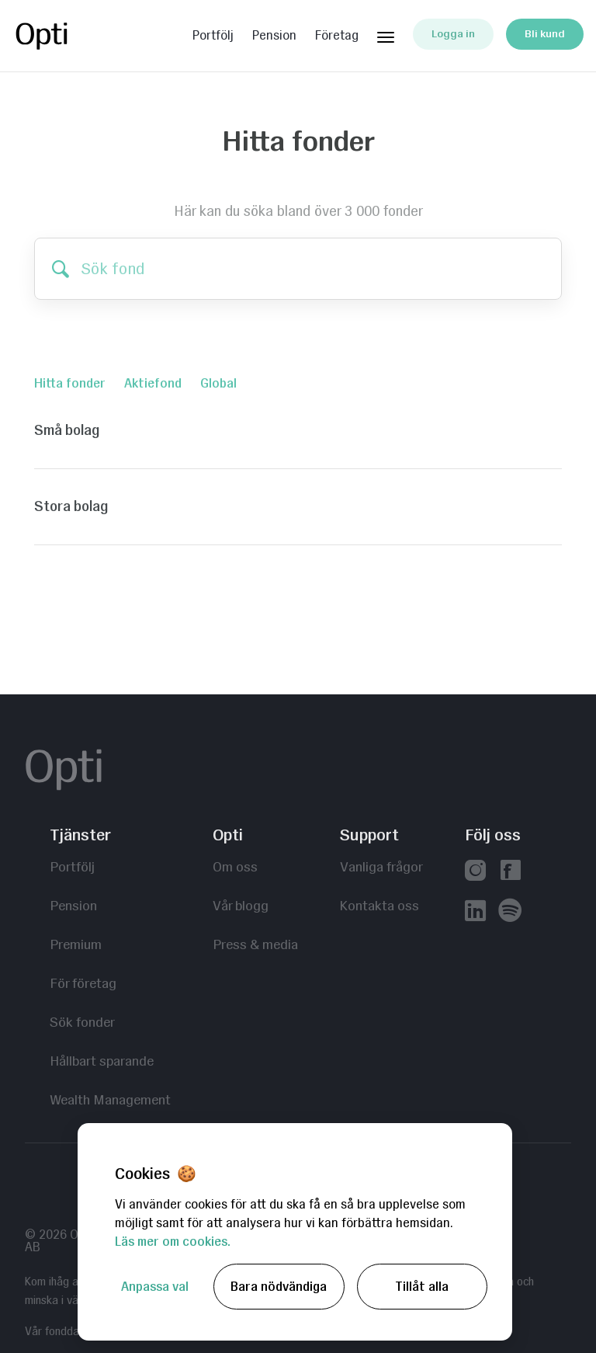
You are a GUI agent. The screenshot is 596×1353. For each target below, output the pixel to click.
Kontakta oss (379, 905)
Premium (76, 944)
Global (218, 383)
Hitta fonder (70, 383)
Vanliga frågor (381, 866)
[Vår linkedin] (475, 912)
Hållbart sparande (102, 1060)
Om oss (235, 866)
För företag (83, 983)
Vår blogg (241, 905)
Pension (274, 36)
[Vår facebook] (510, 872)
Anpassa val (155, 1286)
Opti (74, 35)
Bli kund (545, 33)
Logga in (453, 33)
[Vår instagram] (475, 872)
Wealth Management (110, 1099)
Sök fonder (82, 1022)
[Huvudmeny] (386, 34)
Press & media (255, 944)
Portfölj (213, 36)
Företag (337, 36)
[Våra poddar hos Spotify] (510, 912)
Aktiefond (153, 383)
